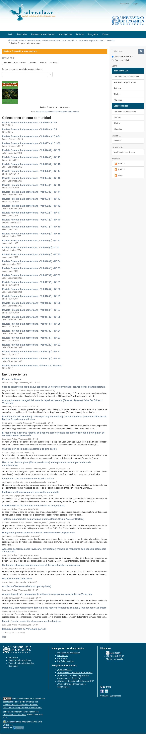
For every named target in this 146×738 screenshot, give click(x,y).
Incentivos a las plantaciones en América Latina (28, 478)
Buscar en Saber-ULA (122, 56)
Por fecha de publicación (15, 62)
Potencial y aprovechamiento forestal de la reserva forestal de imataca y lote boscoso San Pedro (54, 607)
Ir (50, 74)
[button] (124, 3)
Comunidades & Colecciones (126, 76)
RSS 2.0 (119, 169)
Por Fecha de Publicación (68, 653)
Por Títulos (62, 658)
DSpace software (13, 722)
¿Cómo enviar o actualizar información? (74, 672)
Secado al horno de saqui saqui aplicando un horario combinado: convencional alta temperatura (54, 386)
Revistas (111, 40)
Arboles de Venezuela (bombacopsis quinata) (26, 586)
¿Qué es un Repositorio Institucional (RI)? (75, 681)
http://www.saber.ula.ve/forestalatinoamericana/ (57, 112)
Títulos (43, 62)
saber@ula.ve (115, 653)
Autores (33, 62)
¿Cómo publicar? (64, 670)
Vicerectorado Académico (20, 660)
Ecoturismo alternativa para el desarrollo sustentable (30, 492)
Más (4, 637)
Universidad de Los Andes (14, 714)
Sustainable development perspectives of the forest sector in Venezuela (41, 565)
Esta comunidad (120, 60)
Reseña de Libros (11, 379)
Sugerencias (115, 696)
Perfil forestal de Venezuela (17, 578)
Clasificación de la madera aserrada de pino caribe (29, 448)
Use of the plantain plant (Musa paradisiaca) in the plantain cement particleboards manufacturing (46, 463)
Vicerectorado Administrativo (21, 663)
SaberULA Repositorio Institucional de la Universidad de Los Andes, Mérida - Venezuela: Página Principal (57, 40)
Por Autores (62, 655)
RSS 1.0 (119, 163)
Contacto (104, 696)
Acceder (117, 140)
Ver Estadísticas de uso (124, 152)
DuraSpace (8, 725)
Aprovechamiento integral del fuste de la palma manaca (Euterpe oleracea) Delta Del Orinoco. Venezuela (52, 401)
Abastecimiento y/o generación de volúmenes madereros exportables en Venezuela (47, 594)
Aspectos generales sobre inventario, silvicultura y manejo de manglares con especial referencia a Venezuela (54, 550)
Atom (118, 175)
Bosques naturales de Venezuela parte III (24, 628)
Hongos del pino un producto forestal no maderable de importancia (38, 532)
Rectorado (13, 657)
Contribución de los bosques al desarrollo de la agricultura (33, 505)
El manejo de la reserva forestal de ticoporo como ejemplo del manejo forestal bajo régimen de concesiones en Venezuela (53, 434)
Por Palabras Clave (65, 661)
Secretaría (13, 666)
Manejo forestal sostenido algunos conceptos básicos (31, 621)
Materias (53, 62)
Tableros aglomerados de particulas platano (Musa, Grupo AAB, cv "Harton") (43, 519)
